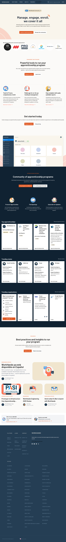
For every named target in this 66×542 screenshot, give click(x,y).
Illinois (9, 513)
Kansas (9, 523)
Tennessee (45, 489)
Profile (25, 319)
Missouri (27, 489)
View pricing (38, 124)
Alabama (9, 465)
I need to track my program (26, 32)
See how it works (7, 104)
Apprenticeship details (9, 248)
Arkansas (10, 479)
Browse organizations (59, 291)
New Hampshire (29, 503)
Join (8, 455)
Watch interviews (37, 351)
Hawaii (9, 506)
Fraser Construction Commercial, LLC (42, 298)
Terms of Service (24, 441)
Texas (40, 263)
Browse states (61, 258)
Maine (26, 469)
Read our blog (28, 351)
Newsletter (18, 437)
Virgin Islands (46, 506)
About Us (24, 437)
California (25, 263)
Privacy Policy (24, 446)
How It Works (9, 438)
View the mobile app (29, 104)
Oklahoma (45, 465)
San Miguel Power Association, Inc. (26, 228)
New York (27, 513)
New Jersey (28, 506)
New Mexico (28, 509)
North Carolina (29, 516)
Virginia (44, 503)
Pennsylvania (46, 472)
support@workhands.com (45, 420)
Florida (9, 496)
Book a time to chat (12, 421)
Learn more (38, 74)
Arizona (9, 476)
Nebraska (27, 496)
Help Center (17, 441)
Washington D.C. (46, 513)
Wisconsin (45, 520)
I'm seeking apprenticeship (40, 185)
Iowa (8, 520)
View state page (9, 281)
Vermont (44, 499)
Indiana (9, 516)
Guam (8, 503)
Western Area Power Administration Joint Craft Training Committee (43, 229)
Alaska (9, 469)
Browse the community (40, 32)
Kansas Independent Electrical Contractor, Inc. (27, 298)
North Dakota (28, 520)
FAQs (8, 445)
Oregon (44, 469)
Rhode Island (46, 479)
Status (9, 452)
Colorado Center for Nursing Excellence (58, 228)
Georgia (9, 499)
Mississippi (28, 486)
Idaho (8, 509)
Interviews (18, 449)
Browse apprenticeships (59, 221)
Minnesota (28, 482)
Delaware (10, 492)
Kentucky (10, 526)
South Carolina (11, 263)
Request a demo (29, 74)
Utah (43, 496)
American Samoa (11, 472)
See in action (49, 104)
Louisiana (27, 465)
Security (24, 450)
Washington (45, 509)
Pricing (9, 442)
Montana (27, 492)
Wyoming (44, 523)
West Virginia (46, 516)
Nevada (27, 499)
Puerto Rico (45, 476)
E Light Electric (59, 296)
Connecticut (10, 489)
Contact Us (25, 453)
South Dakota (46, 486)
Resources (10, 449)
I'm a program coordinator (25, 185)
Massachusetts (29, 476)
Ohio (26, 526)
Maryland (27, 472)
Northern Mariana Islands (32, 523)
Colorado (10, 486)
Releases (17, 445)
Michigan (57, 263)
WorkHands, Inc (11, 225)
